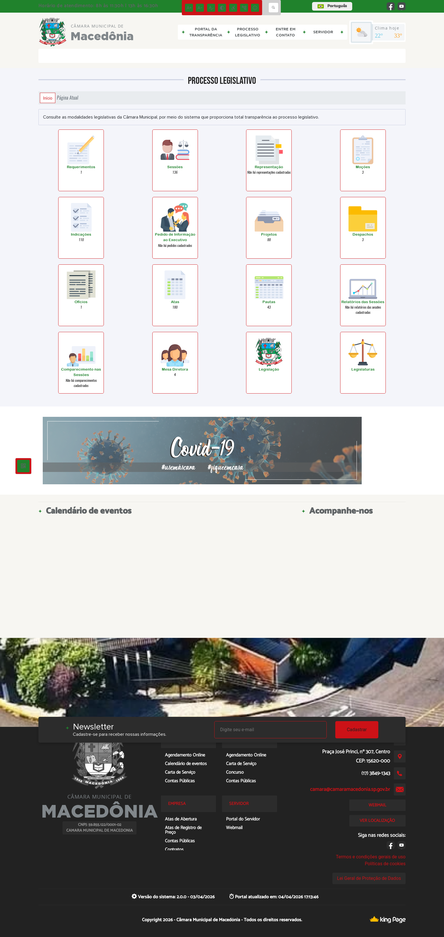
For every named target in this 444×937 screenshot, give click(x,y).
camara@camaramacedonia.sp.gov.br (350, 789)
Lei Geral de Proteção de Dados (369, 878)
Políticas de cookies (385, 863)
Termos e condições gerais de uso (371, 856)
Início (47, 98)
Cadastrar (357, 729)
